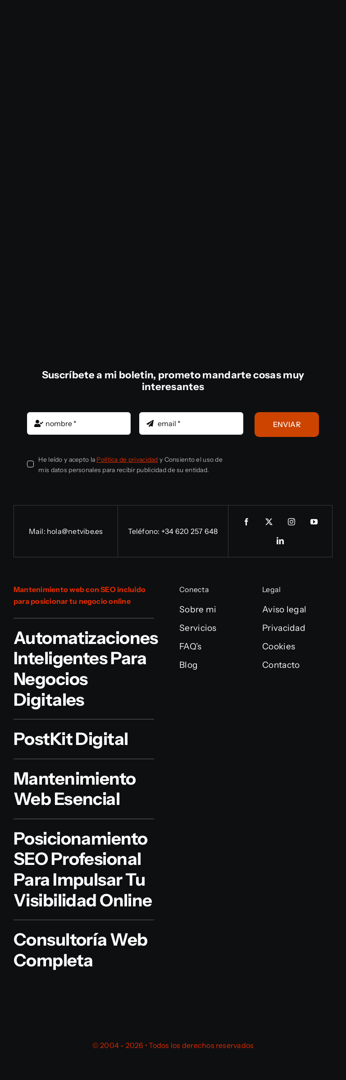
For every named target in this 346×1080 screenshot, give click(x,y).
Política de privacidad (127, 459)
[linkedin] (280, 540)
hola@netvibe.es (75, 531)
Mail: (38, 531)
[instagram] (291, 522)
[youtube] (314, 522)
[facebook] (246, 522)
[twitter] (269, 522)
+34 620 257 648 (189, 531)
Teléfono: (144, 531)
